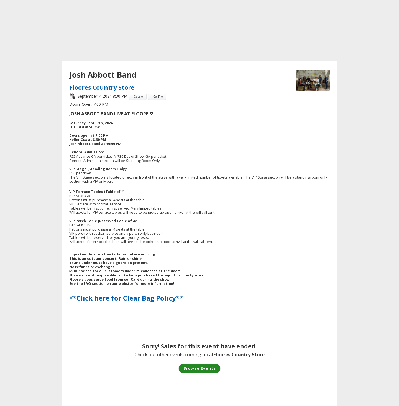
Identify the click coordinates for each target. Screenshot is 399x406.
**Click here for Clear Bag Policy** (126, 297)
